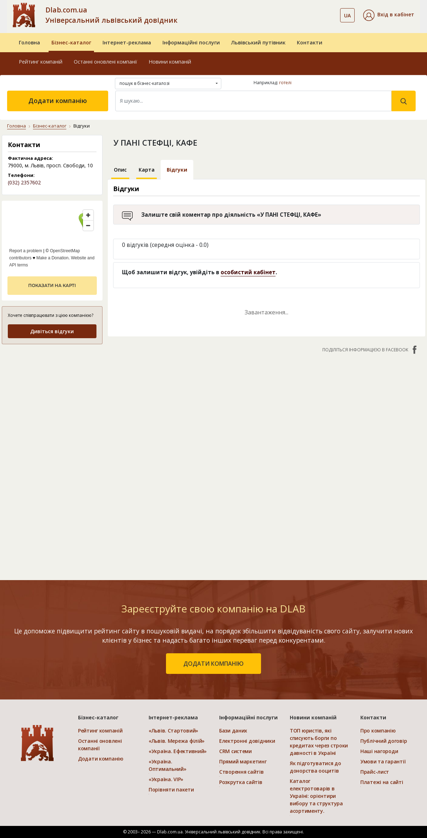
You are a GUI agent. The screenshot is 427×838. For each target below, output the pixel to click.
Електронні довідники (247, 740)
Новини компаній (170, 61)
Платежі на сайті (381, 782)
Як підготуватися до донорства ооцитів (315, 767)
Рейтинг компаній (40, 61)
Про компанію (378, 730)
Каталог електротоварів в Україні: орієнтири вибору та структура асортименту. (316, 796)
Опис (120, 169)
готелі (285, 83)
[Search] (253, 101)
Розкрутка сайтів (240, 782)
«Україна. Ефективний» (178, 751)
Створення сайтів (241, 771)
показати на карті (52, 285)
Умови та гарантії (382, 761)
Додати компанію (57, 100)
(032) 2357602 (24, 182)
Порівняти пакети (171, 789)
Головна (29, 42)
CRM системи (235, 751)
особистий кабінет (248, 272)
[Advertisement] (52, 456)
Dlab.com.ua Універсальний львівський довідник (111, 15)
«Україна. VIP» (166, 779)
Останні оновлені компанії (105, 61)
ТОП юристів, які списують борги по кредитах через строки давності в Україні (319, 741)
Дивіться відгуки (52, 331)
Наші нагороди (379, 751)
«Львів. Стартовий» (173, 730)
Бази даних (233, 730)
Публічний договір (383, 740)
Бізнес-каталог (71, 42)
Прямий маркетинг (243, 761)
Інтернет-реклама (126, 42)
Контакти (309, 42)
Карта (147, 169)
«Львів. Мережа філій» (177, 740)
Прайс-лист (374, 771)
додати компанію (213, 663)
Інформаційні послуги (191, 42)
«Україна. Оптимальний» (168, 765)
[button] (388, 15)
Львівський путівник (258, 42)
